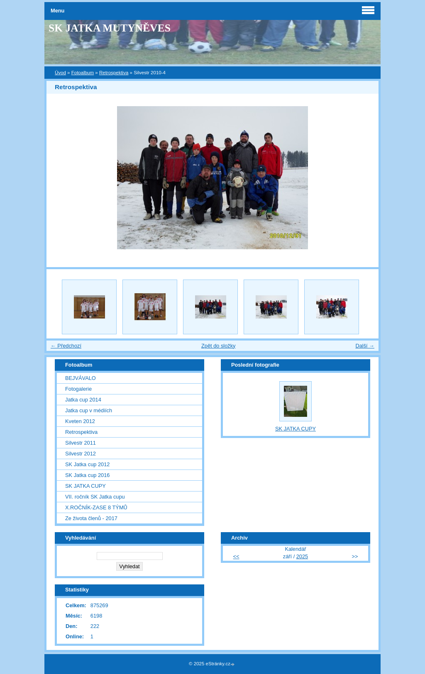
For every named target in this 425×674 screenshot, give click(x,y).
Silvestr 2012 (80, 453)
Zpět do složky (218, 346)
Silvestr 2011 (80, 443)
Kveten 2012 (80, 421)
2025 (302, 556)
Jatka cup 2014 (83, 400)
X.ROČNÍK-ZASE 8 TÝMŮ (96, 507)
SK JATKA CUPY (85, 486)
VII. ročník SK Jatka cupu (95, 497)
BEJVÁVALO (80, 378)
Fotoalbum (82, 72)
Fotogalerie (78, 389)
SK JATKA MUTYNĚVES (110, 28)
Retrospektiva (113, 72)
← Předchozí (66, 346)
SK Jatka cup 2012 (87, 464)
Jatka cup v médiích (88, 410)
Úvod (60, 72)
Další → (364, 346)
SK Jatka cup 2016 (87, 475)
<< (236, 556)
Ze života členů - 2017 (91, 518)
